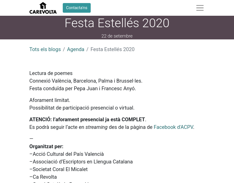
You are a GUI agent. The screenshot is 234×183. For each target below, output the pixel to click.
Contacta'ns (76, 7)
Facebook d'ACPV (173, 127)
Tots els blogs (45, 49)
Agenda (75, 49)
